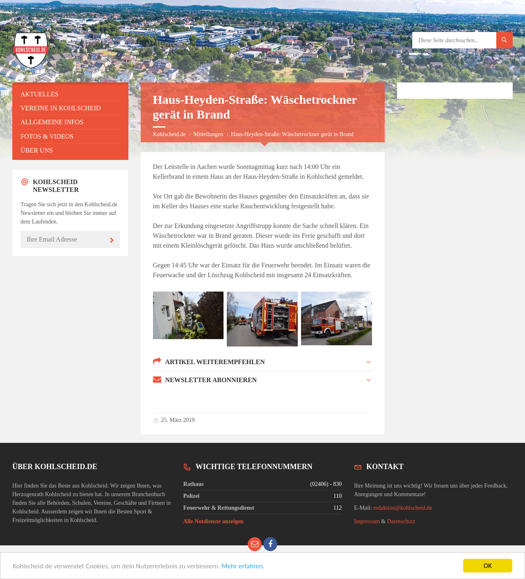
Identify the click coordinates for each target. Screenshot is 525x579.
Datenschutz (401, 521)
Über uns (37, 150)
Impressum (366, 521)
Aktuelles (39, 94)
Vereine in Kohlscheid (61, 108)
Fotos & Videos (47, 136)
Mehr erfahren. (243, 567)
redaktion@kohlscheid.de (402, 508)
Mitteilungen (208, 134)
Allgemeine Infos (52, 122)
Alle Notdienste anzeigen (213, 521)
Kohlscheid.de (169, 134)
